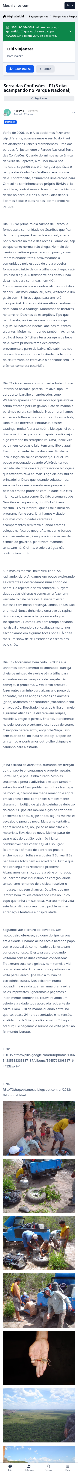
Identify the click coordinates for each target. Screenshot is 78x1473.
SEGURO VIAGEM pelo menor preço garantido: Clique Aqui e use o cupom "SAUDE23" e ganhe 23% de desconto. (32, 31)
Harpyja (19, 110)
